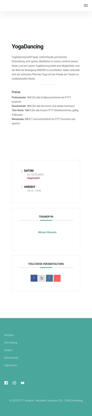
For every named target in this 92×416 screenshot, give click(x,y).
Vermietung (10, 342)
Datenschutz (11, 357)
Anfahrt (8, 350)
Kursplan (9, 335)
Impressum (10, 365)
